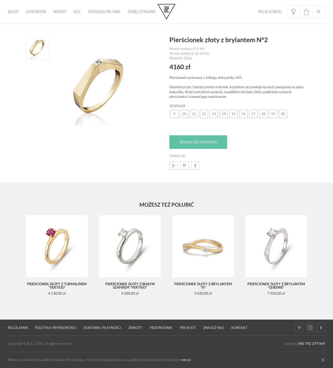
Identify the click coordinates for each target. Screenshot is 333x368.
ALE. (77, 12)
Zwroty (135, 327)
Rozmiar (177, 106)
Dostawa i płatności (102, 327)
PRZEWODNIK (161, 327)
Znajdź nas (213, 327)
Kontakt (239, 327)
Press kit (188, 327)
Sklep (13, 12)
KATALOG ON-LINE (104, 12)
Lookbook (36, 12)
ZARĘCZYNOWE (141, 12)
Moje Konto (270, 12)
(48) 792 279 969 (311, 343)
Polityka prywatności (55, 327)
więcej (185, 359)
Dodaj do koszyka (198, 142)
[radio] (174, 114)
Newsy (60, 12)
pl (319, 11)
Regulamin (18, 327)
